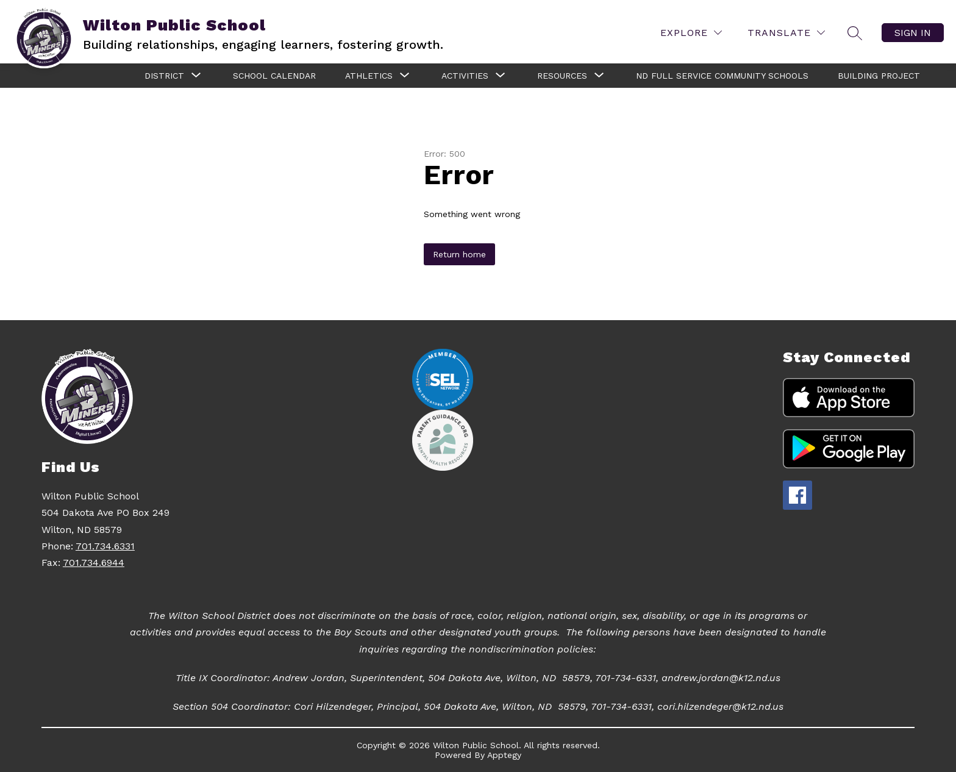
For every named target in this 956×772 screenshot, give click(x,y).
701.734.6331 (105, 546)
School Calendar (274, 75)
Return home (459, 254)
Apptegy (504, 755)
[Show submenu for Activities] (464, 75)
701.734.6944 (93, 562)
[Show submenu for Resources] (562, 75)
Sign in (912, 32)
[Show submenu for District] (164, 75)
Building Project (879, 75)
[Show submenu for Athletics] (369, 75)
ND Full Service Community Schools (722, 75)
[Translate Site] (786, 32)
